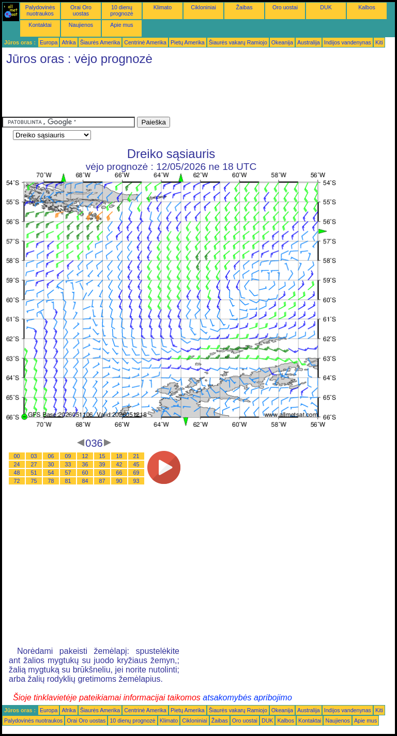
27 (34, 464)
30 (51, 464)
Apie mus (121, 25)
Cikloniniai (203, 7)
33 (68, 464)
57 (68, 472)
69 (136, 472)
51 (34, 472)
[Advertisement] (190, 93)
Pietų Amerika (188, 42)
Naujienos (81, 25)
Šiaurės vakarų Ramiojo (238, 42)
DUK (326, 7)
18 (119, 456)
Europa (48, 42)
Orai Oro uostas (80, 10)
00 (17, 456)
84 (85, 481)
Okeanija (282, 42)
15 (102, 456)
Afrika (68, 42)
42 (119, 464)
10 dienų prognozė (121, 10)
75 (34, 481)
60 (85, 472)
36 (85, 464)
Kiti (379, 42)
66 (119, 472)
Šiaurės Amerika (100, 42)
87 (102, 481)
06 (51, 456)
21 (136, 456)
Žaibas (244, 7)
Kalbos (366, 7)
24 (17, 464)
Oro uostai (285, 7)
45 (136, 464)
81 (68, 481)
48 (17, 472)
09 (68, 456)
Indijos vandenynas (347, 42)
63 (102, 472)
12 (85, 456)
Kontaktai (39, 25)
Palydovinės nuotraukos (40, 10)
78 (51, 481)
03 (34, 456)
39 (102, 464)
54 (51, 472)
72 (17, 481)
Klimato (163, 7)
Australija (308, 42)
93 (136, 481)
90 (119, 481)
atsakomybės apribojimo (247, 697)
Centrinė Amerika (145, 42)
